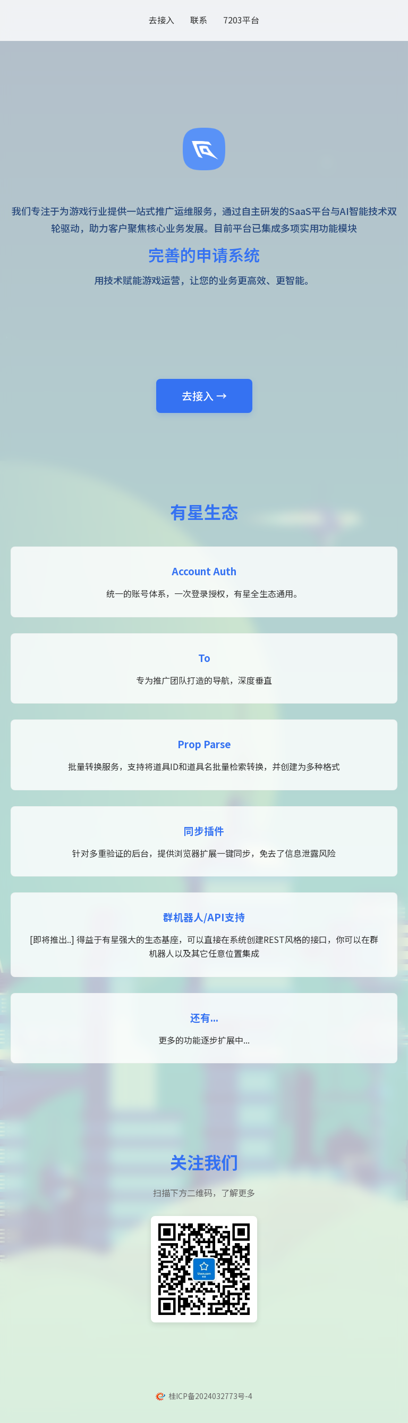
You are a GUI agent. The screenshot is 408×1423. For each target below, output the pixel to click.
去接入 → (204, 395)
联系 (198, 19)
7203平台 (241, 19)
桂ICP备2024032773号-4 (210, 1396)
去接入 (161, 19)
